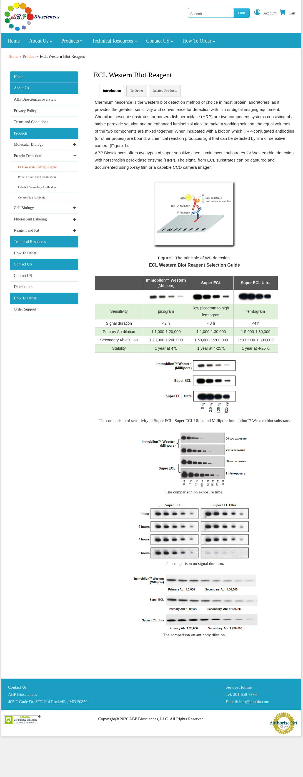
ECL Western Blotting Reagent (37, 166)
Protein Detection (27, 156)
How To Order (198, 41)
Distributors (23, 287)
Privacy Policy (25, 111)
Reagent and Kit (26, 230)
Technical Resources (114, 41)
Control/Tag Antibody (31, 197)
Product (29, 56)
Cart (287, 13)
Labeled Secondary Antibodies (37, 187)
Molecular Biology (28, 144)
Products (72, 41)
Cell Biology (24, 208)
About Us (40, 41)
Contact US (159, 41)
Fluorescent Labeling (30, 219)
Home (13, 41)
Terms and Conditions (31, 122)
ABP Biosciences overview (35, 99)
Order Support (25, 309)
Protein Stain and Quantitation (37, 176)
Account (265, 13)
